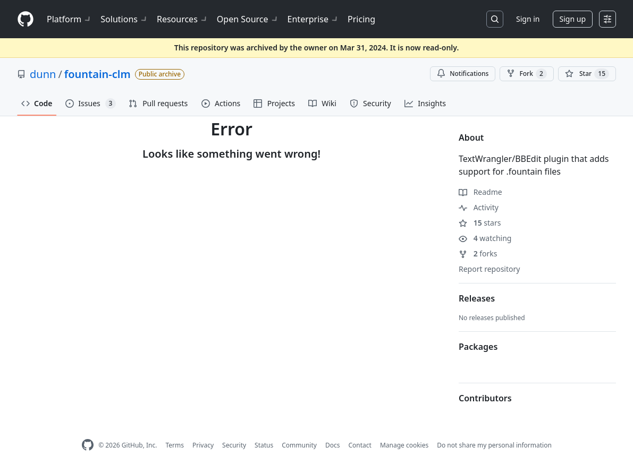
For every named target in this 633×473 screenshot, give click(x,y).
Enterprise (313, 19)
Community (299, 445)
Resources (182, 19)
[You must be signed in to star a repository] (587, 73)
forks (478, 253)
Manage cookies (404, 445)
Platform (69, 19)
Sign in (527, 19)
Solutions (124, 19)
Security (234, 445)
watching (485, 238)
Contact (359, 445)
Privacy (203, 445)
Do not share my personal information (494, 445)
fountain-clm (97, 74)
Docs (332, 445)
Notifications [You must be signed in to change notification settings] (462, 73)
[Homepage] (25, 19)
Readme (480, 192)
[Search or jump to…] (495, 19)
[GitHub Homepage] (87, 445)
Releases (477, 298)
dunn (43, 74)
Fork (526, 73)
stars (480, 223)
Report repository (489, 269)
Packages (478, 346)
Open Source (248, 19)
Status (264, 445)
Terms (174, 445)
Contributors (485, 398)
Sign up (573, 19)
